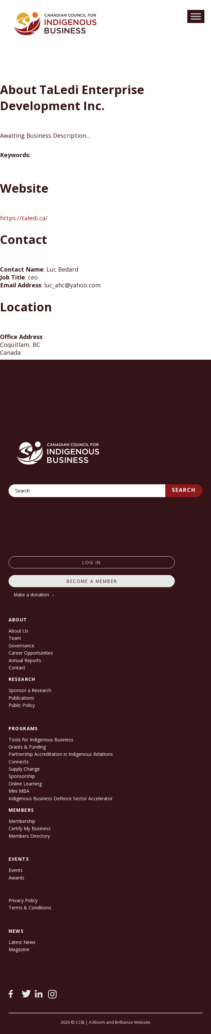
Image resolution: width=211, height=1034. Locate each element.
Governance (21, 645)
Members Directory (29, 836)
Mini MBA (19, 791)
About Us (18, 631)
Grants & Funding (27, 747)
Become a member (91, 581)
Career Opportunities (31, 653)
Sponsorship (22, 776)
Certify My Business (30, 828)
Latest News (22, 942)
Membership (22, 821)
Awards (16, 878)
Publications (21, 698)
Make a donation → (34, 594)
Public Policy (22, 705)
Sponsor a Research (30, 690)
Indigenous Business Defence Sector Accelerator (61, 798)
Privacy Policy (23, 900)
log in (91, 562)
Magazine (19, 949)
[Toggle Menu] (196, 16)
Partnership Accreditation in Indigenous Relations (61, 754)
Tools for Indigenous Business (41, 739)
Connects (19, 761)
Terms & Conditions (30, 907)
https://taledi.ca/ (24, 218)
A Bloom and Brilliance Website (119, 1022)
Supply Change (24, 769)
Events (16, 870)
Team (15, 638)
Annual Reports (25, 660)
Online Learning (25, 784)
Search (184, 489)
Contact (17, 667)
